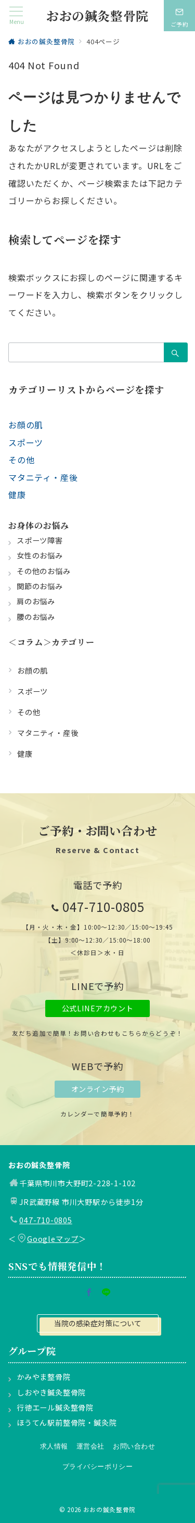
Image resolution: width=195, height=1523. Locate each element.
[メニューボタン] (16, 16)
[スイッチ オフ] (179, 15)
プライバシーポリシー (97, 1466)
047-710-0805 (103, 906)
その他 (21, 459)
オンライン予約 (97, 1089)
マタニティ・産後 (42, 477)
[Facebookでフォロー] (89, 1292)
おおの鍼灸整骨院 (97, 15)
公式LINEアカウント (97, 1008)
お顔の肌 (25, 424)
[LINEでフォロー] (106, 1292)
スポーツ (25, 442)
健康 (17, 494)
